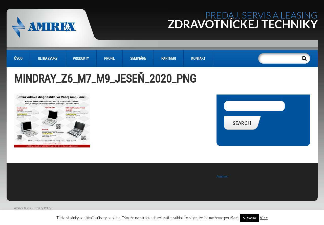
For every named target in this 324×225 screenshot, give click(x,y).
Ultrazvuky (47, 58)
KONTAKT (198, 58)
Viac (264, 217)
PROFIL (109, 58)
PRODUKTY (81, 58)
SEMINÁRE (138, 58)
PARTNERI (168, 58)
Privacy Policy (43, 208)
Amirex (222, 176)
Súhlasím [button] (249, 218)
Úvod (18, 58)
